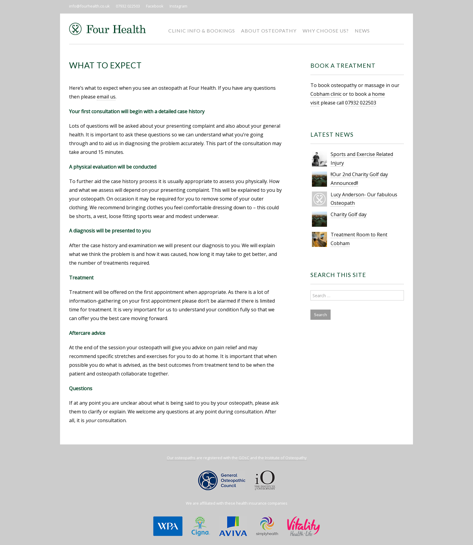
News (362, 30)
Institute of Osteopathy (285, 457)
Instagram (178, 6)
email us (106, 96)
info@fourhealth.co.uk (89, 6)
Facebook (154, 6)
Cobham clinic (325, 94)
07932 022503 (128, 6)
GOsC (244, 457)
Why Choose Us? (326, 30)
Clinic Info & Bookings (201, 30)
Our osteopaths (181, 457)
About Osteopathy (269, 30)
